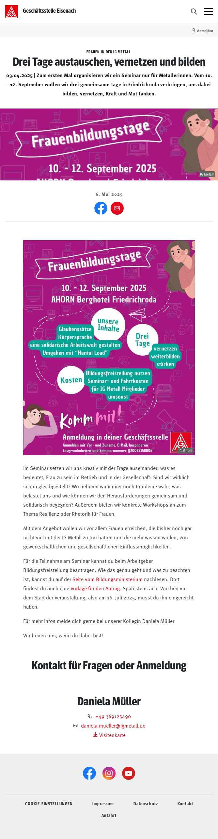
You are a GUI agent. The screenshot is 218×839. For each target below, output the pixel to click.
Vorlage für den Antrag (95, 588)
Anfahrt (109, 815)
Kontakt (185, 803)
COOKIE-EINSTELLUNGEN (49, 803)
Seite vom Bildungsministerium (107, 578)
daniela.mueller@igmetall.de (113, 725)
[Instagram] (109, 773)
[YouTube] (128, 773)
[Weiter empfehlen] (117, 208)
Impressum (103, 803)
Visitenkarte (109, 734)
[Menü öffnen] (208, 11)
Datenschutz (145, 803)
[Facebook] (100, 208)
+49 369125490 (113, 715)
